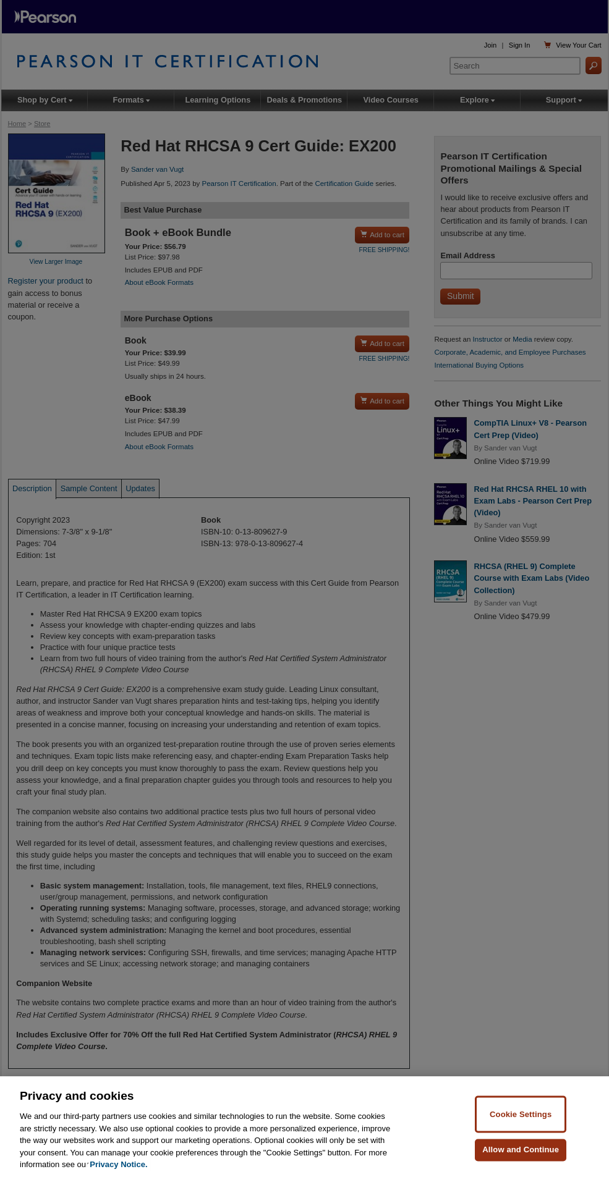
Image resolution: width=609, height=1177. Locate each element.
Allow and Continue (520, 1149)
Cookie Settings (521, 1114)
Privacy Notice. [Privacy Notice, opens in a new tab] (118, 1165)
